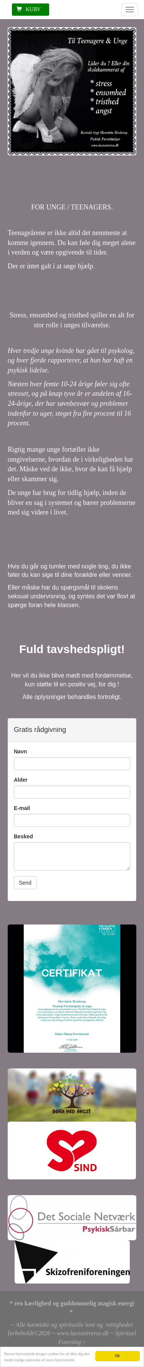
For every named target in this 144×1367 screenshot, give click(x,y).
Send (25, 883)
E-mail (22, 808)
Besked (23, 836)
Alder (21, 780)
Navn (20, 751)
